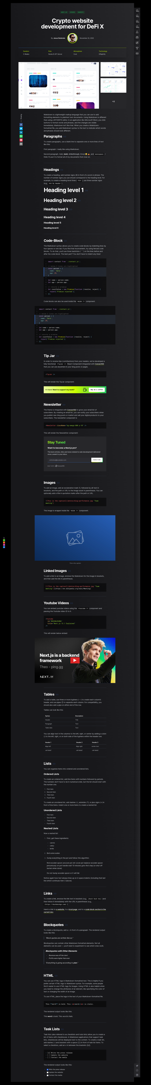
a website (60, 909)
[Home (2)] (137, 15)
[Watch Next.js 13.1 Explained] (75, 660)
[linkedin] (21, 132)
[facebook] (21, 124)
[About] (137, 32)
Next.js (64, 12)
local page (73, 909)
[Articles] (137, 42)
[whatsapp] (21, 136)
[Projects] (137, 48)
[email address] (69, 460)
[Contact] (137, 53)
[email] (21, 143)
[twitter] (21, 128)
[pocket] (21, 140)
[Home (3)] (137, 21)
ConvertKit (99, 364)
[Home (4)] (137, 26)
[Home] (137, 10)
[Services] (137, 37)
